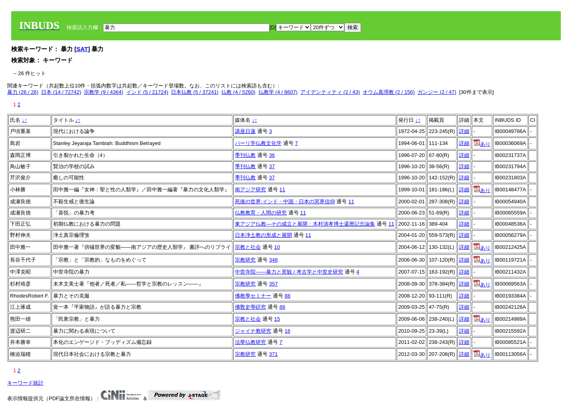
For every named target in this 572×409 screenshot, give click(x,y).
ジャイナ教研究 (253, 331)
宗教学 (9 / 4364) (103, 92)
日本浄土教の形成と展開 (263, 235)
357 (273, 284)
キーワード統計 (25, 383)
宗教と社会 (248, 247)
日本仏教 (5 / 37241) (194, 92)
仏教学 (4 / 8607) (278, 92)
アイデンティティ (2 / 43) (330, 92)
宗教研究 (245, 260)
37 (271, 166)
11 (282, 190)
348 (273, 260)
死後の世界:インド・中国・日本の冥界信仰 (285, 201)
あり (482, 144)
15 (277, 319)
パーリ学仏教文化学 (258, 143)
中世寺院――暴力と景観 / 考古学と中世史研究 (289, 272)
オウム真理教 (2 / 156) (389, 92)
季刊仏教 (245, 155)
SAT (82, 49)
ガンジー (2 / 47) (436, 92)
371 (273, 354)
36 (271, 155)
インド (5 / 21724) (147, 92)
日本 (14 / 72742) (61, 92)
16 (287, 331)
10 (277, 247)
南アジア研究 (250, 190)
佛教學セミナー (253, 296)
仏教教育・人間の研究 (261, 213)
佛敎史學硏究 (250, 307)
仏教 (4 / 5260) (238, 92)
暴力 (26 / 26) (22, 92)
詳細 (464, 131)
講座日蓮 (245, 131)
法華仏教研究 (250, 342)
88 (287, 296)
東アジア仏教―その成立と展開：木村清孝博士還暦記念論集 (305, 224)
